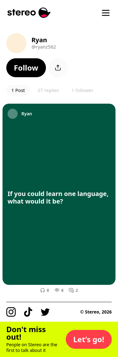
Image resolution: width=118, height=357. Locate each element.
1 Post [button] (18, 90)
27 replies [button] (48, 90)
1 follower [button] (82, 90)
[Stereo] (29, 13)
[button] (26, 67)
